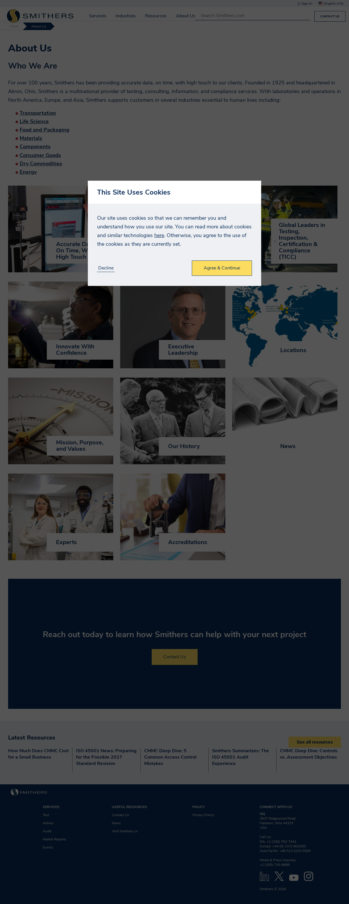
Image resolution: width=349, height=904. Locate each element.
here (159, 235)
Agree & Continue (222, 268)
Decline (106, 268)
